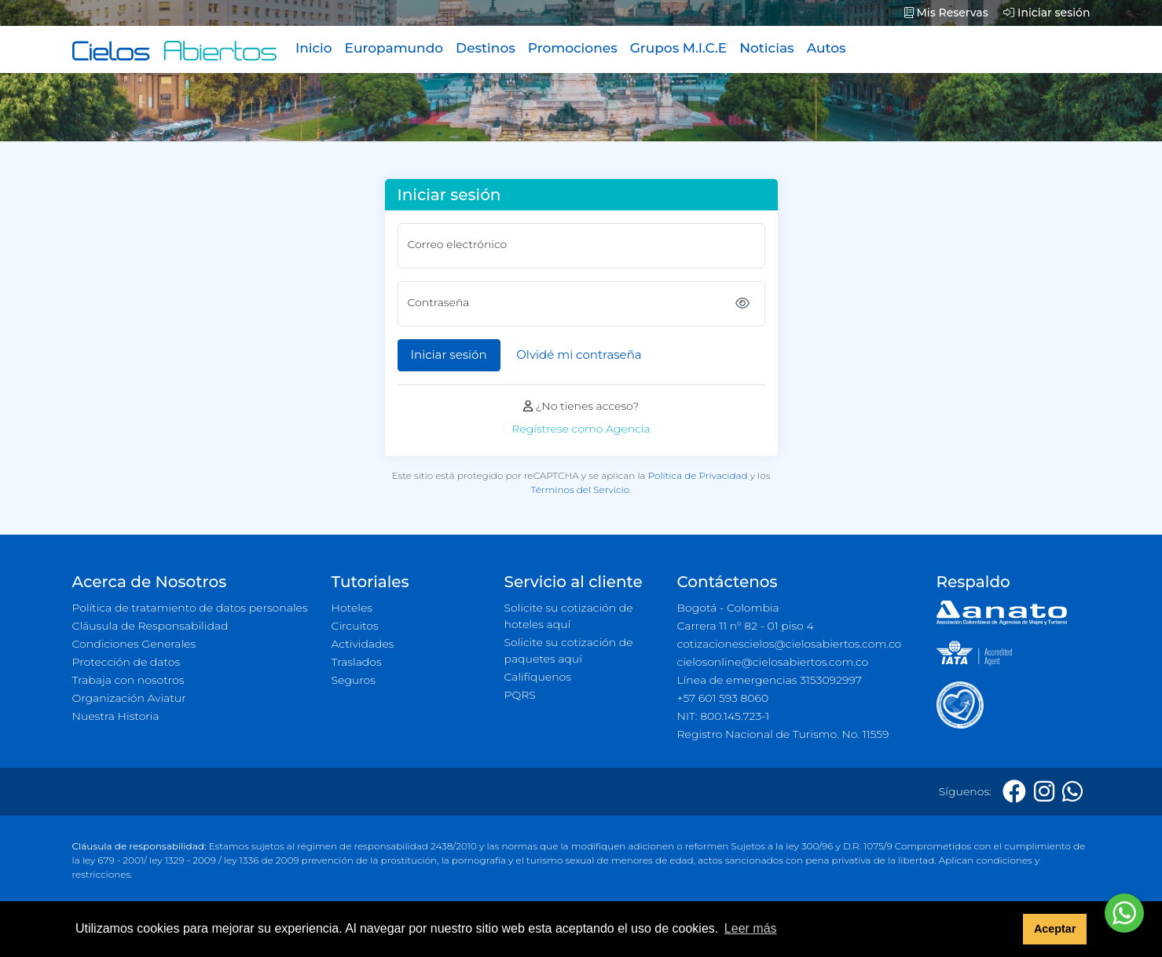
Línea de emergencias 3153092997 (769, 680)
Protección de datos (126, 662)
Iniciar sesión (1046, 12)
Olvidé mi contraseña (578, 354)
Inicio (313, 48)
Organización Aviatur (129, 698)
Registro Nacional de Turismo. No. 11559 (783, 734)
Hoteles (352, 608)
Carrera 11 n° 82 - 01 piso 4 (745, 626)
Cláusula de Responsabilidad (150, 626)
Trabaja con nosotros (128, 680)
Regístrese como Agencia (580, 429)
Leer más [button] (750, 928)
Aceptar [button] (1055, 928)
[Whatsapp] (1072, 791)
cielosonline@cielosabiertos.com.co (773, 662)
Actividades (363, 644)
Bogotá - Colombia (728, 608)
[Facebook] (1014, 791)
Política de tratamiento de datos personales (190, 608)
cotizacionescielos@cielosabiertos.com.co (789, 644)
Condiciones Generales (134, 644)
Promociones (573, 48)
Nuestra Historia (115, 716)
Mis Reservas (946, 12)
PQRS (520, 695)
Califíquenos (537, 677)
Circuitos (355, 626)
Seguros (354, 680)
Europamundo (394, 48)
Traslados (357, 662)
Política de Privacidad (698, 475)
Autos (826, 48)
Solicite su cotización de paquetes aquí (568, 650)
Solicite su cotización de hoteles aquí (568, 616)
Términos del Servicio (580, 489)
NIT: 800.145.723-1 (723, 716)
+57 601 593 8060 (723, 698)
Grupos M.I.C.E (679, 48)
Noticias (766, 48)
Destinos (485, 48)
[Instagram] (1044, 791)
